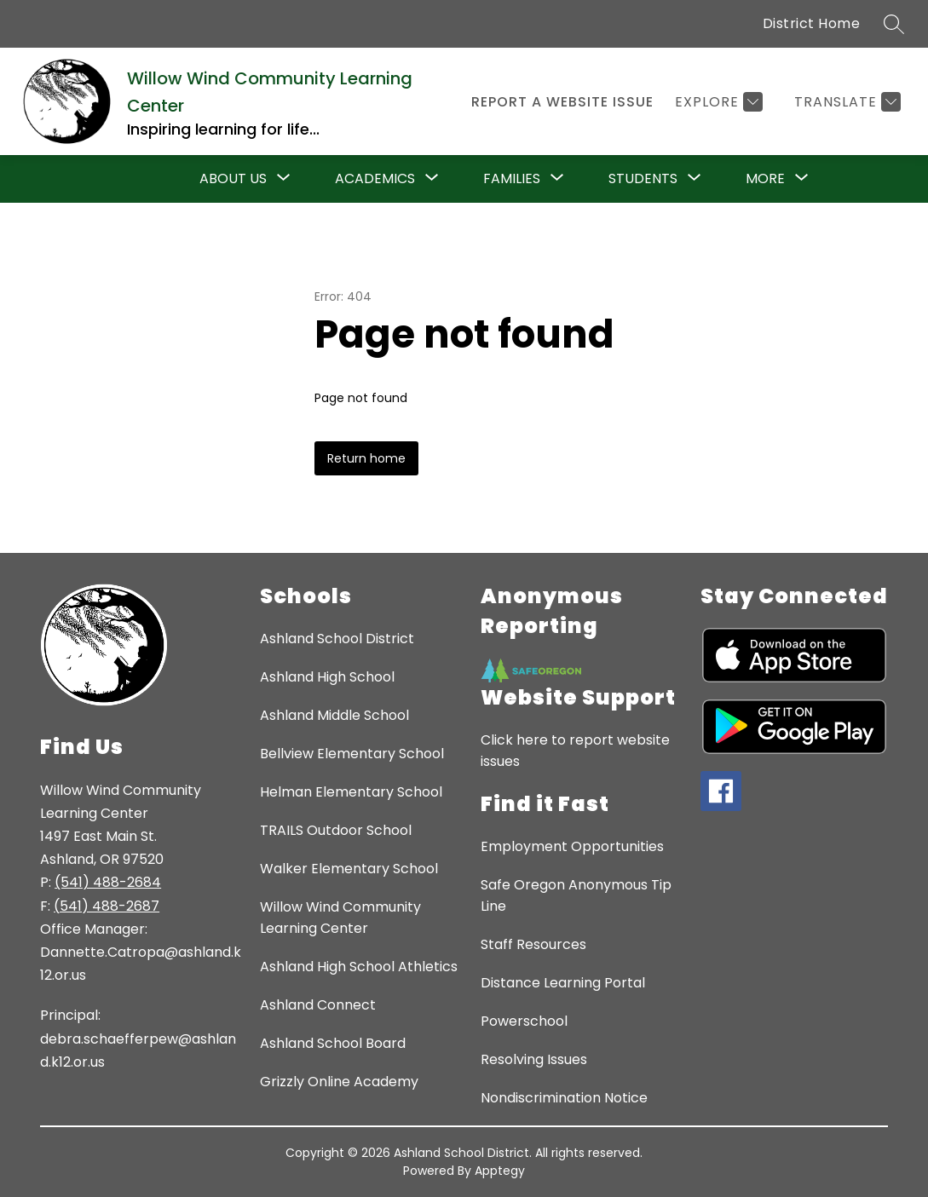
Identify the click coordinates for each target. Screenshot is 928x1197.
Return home (366, 458)
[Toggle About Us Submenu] (284, 179)
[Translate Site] (845, 101)
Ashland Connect (318, 1005)
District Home (812, 23)
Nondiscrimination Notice (564, 1098)
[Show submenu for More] (765, 179)
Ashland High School (327, 677)
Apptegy (500, 1170)
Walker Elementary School (349, 868)
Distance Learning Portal (563, 983)
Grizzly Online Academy (339, 1081)
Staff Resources (533, 944)
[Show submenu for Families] (511, 179)
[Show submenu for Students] (642, 179)
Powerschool (524, 1021)
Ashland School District (337, 638)
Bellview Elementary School (352, 753)
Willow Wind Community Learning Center (340, 917)
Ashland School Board (333, 1043)
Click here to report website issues (575, 750)
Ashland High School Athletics (359, 966)
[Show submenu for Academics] (375, 179)
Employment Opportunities (572, 846)
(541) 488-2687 (106, 906)
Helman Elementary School (351, 792)
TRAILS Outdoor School (336, 830)
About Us (233, 178)
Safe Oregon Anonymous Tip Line (576, 895)
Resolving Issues (534, 1059)
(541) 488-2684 (108, 882)
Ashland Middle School (334, 715)
